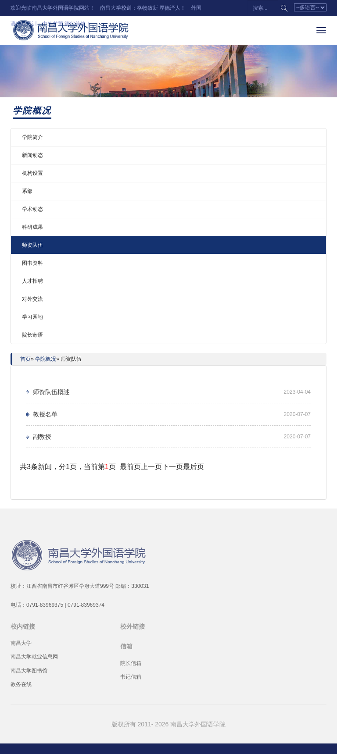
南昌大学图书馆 (29, 671)
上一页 (151, 466)
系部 (27, 191)
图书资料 (32, 263)
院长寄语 (32, 335)
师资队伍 (32, 245)
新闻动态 (32, 155)
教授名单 (45, 414)
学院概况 (45, 359)
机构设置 (32, 173)
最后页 (193, 466)
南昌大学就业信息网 (34, 657)
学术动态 (32, 209)
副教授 (42, 436)
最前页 (130, 466)
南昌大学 (21, 643)
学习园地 (32, 317)
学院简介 (32, 137)
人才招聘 (32, 281)
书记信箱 (130, 677)
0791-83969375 (44, 605)
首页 (25, 359)
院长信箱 (130, 663)
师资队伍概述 (51, 391)
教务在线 (21, 684)
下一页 (172, 466)
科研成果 (32, 227)
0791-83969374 (86, 605)
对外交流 (32, 299)
